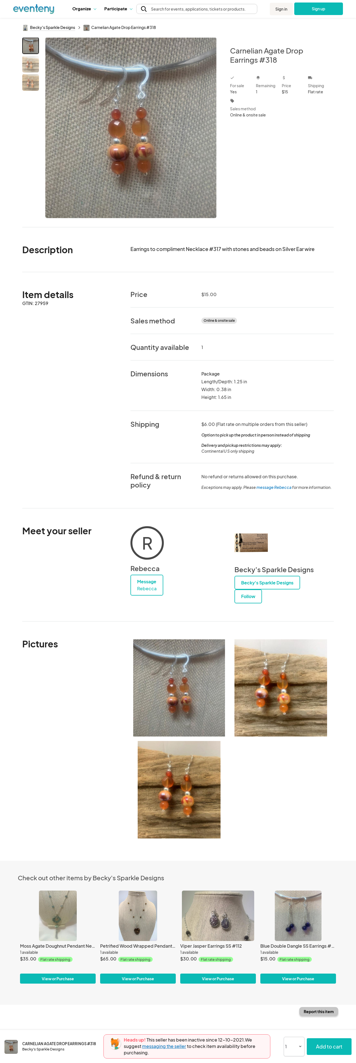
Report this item (319, 1011)
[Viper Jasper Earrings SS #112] (218, 916)
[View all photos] (131, 127)
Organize (84, 8)
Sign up (318, 8)
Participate (118, 8)
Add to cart (329, 1046)
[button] (84, 8)
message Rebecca (273, 487)
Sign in (281, 8)
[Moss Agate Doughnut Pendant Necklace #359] (58, 916)
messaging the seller (164, 1046)
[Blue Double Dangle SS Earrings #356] (298, 916)
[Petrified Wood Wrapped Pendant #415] (138, 916)
